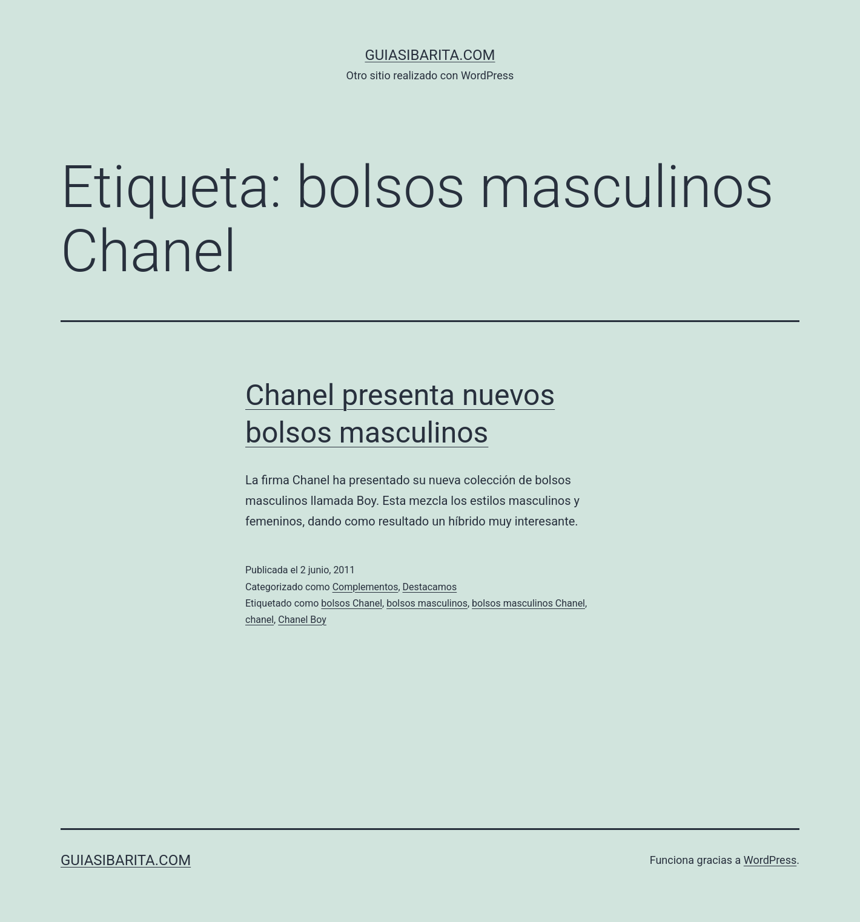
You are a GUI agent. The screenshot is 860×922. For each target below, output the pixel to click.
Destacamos (430, 587)
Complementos (365, 587)
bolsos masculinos (427, 603)
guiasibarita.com (430, 55)
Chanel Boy (302, 619)
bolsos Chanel (351, 603)
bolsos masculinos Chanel (528, 603)
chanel (259, 619)
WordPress (770, 860)
